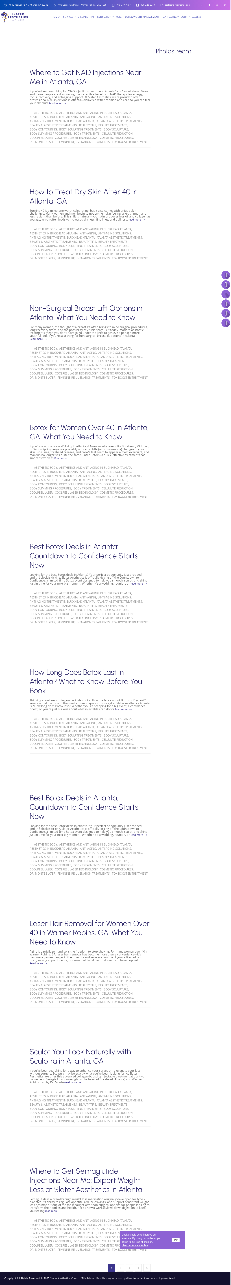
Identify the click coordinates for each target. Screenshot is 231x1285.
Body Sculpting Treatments (80, 129)
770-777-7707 (124, 5)
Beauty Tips (87, 125)
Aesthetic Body (45, 113)
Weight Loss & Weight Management (138, 16)
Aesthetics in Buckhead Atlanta (54, 117)
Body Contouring (43, 129)
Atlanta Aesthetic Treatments (119, 121)
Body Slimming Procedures (50, 134)
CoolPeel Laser (41, 138)
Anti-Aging (171, 16)
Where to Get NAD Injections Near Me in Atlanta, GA (85, 77)
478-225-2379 (148, 5)
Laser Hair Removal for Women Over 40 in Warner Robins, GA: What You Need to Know (90, 932)
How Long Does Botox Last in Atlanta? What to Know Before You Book (86, 681)
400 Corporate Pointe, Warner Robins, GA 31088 (82, 4)
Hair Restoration (102, 16)
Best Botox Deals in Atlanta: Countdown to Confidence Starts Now (84, 556)
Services (69, 16)
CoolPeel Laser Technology (76, 138)
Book (185, 16)
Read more (55, 103)
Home (56, 16)
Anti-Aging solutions (114, 117)
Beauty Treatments (112, 125)
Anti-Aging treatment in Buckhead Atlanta (62, 121)
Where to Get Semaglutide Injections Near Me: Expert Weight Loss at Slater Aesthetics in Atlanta (86, 1180)
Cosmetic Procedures (116, 138)
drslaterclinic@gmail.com (177, 5)
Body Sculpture (116, 129)
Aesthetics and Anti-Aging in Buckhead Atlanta (95, 113)
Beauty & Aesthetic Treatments (53, 125)
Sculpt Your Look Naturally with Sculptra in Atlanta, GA (80, 1056)
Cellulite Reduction (117, 134)
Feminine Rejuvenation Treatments (84, 142)
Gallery (197, 16)
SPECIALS (83, 16)
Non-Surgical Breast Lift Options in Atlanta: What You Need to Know (86, 313)
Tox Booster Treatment (130, 142)
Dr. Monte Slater (42, 142)
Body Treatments (86, 134)
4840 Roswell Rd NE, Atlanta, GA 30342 (28, 4)
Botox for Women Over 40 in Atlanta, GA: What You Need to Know (89, 432)
